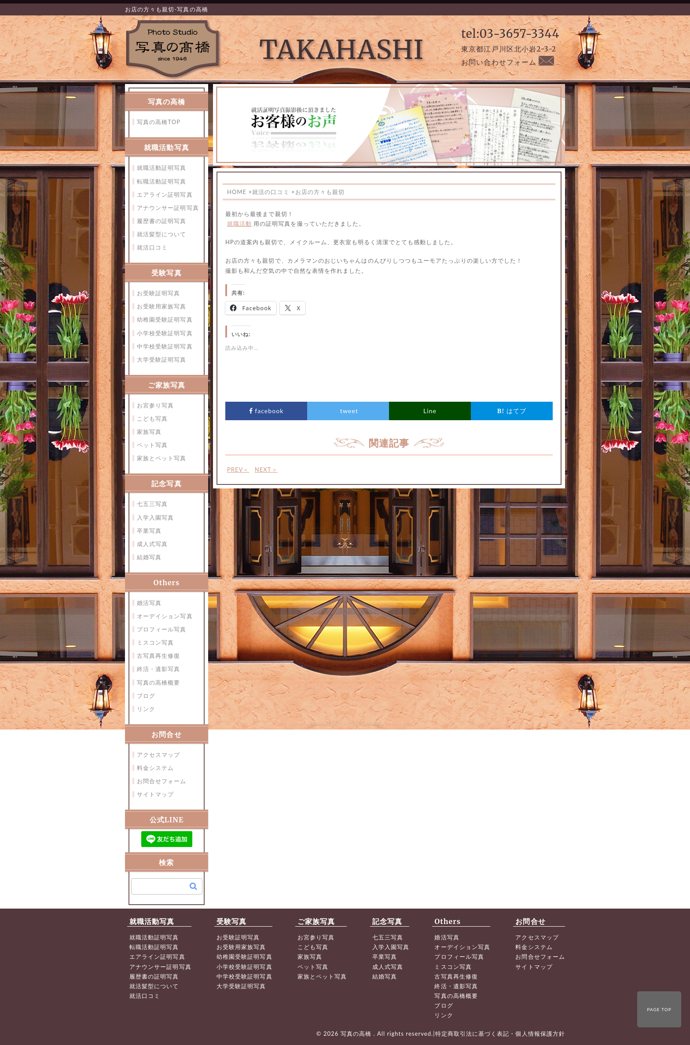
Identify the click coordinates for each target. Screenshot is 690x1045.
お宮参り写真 (155, 405)
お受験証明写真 (158, 293)
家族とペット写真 (162, 458)
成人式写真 (152, 543)
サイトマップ (155, 794)
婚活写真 (149, 602)
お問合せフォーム (162, 781)
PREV (238, 469)
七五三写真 (152, 503)
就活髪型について (162, 234)
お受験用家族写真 (162, 306)
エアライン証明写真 (165, 194)
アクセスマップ (158, 754)
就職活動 (239, 223)
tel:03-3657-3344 (510, 33)
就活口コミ (152, 247)
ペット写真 (152, 444)
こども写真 (152, 418)
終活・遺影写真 (158, 668)
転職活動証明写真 (162, 181)
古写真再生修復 (158, 655)
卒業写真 (149, 530)
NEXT (266, 469)
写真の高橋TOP (158, 121)
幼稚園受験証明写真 (165, 319)
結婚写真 (149, 557)
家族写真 (149, 431)
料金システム (155, 767)
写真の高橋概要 (158, 682)
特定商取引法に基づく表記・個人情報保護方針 (500, 1033)
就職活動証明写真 (162, 167)
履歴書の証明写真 (162, 220)
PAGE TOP (659, 1009)
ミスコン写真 (155, 642)
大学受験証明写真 (162, 359)
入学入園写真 (155, 517)
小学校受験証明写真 (165, 333)
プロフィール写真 (162, 629)
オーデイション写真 (165, 616)
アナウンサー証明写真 (168, 207)
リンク (146, 708)
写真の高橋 (357, 1033)
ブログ (146, 695)
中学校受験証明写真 (165, 346)
